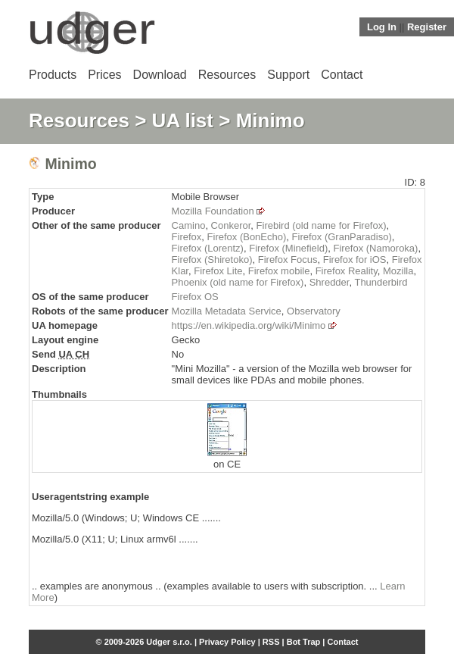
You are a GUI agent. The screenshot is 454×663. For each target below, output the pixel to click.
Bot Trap (304, 641)
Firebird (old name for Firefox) (322, 225)
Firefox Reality (347, 271)
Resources (227, 74)
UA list (182, 120)
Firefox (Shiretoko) (212, 259)
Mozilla (398, 271)
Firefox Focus (288, 259)
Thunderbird (380, 282)
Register (426, 27)
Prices (104, 74)
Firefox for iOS (355, 259)
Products (52, 74)
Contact (341, 74)
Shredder (329, 282)
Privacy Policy (227, 641)
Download (160, 74)
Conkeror (231, 225)
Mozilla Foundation (213, 211)
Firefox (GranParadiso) (342, 236)
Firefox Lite (218, 271)
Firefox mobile (279, 271)
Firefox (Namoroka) (375, 248)
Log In (381, 27)
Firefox (187, 236)
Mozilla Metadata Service (226, 311)
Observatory (313, 311)
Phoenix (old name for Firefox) (238, 282)
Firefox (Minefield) (288, 248)
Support (288, 74)
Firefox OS (195, 296)
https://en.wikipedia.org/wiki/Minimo (249, 325)
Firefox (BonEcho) (247, 236)
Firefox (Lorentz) (208, 248)
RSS (271, 641)
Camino (189, 225)
